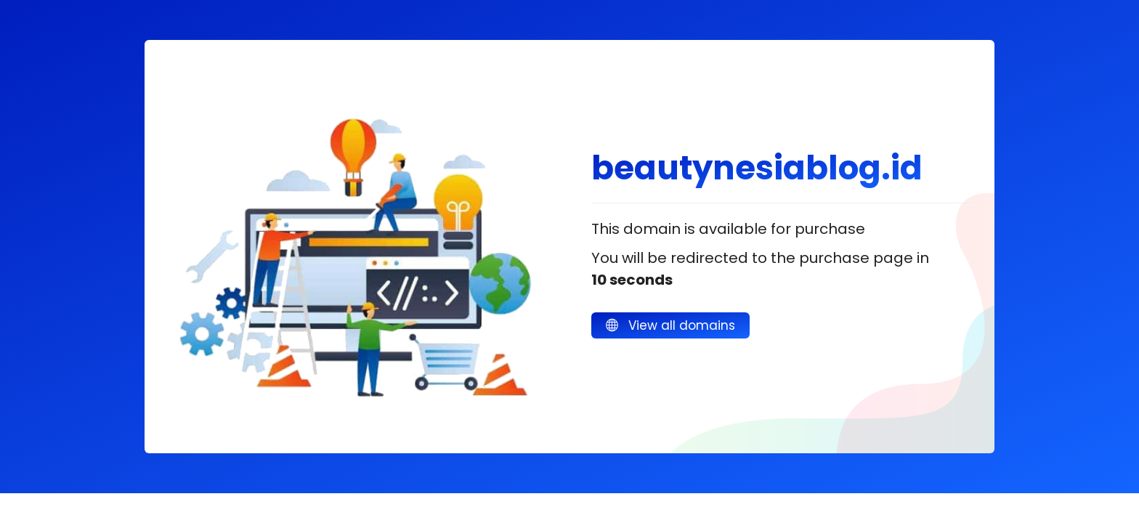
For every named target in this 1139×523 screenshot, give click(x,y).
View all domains (670, 325)
